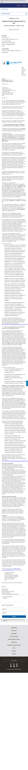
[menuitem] (14, 598)
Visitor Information (14, 636)
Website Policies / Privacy (14, 639)
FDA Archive (14, 627)
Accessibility (14, 633)
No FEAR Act (14, 642)
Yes (6, 609)
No (5, 613)
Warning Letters (5, 9)
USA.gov (14, 653)
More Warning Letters (14, 29)
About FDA (13, 630)
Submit (14, 616)
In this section (5, 13)
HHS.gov (14, 650)
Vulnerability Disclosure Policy (14, 645)
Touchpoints (5, 620)
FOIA (14, 648)
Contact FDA (14, 660)
